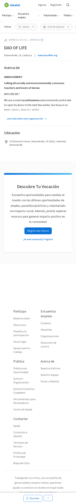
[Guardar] (33, 498)
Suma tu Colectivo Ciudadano (23, 391)
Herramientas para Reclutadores (24, 401)
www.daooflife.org (47, 55)
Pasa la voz (19, 325)
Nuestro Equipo (50, 375)
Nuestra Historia (50, 368)
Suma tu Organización (21, 380)
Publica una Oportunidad (20, 370)
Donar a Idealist (50, 381)
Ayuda (16, 426)
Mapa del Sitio (21, 463)
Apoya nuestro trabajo (21, 350)
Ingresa (42, 5)
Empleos (46, 323)
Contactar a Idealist (20, 434)
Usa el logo (19, 342)
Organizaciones (50, 336)
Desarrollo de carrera (48, 344)
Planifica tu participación (21, 333)
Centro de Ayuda (22, 409)
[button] (8, 15)
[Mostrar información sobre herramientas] (42, 40)
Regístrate (56, 5)
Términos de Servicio (20, 444)
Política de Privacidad (19, 455)
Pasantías (46, 330)
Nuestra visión (21, 318)
